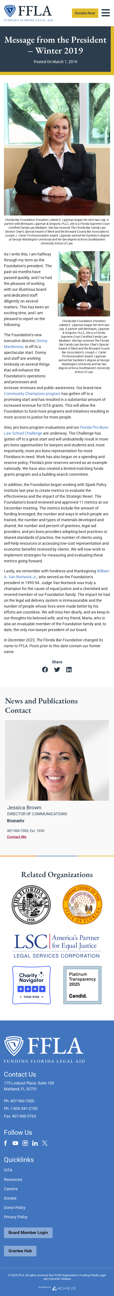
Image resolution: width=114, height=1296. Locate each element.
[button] (45, 670)
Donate (10, 1198)
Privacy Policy (16, 1217)
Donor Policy (15, 1207)
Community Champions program (32, 393)
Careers (11, 1189)
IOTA (8, 1170)
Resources (13, 1179)
